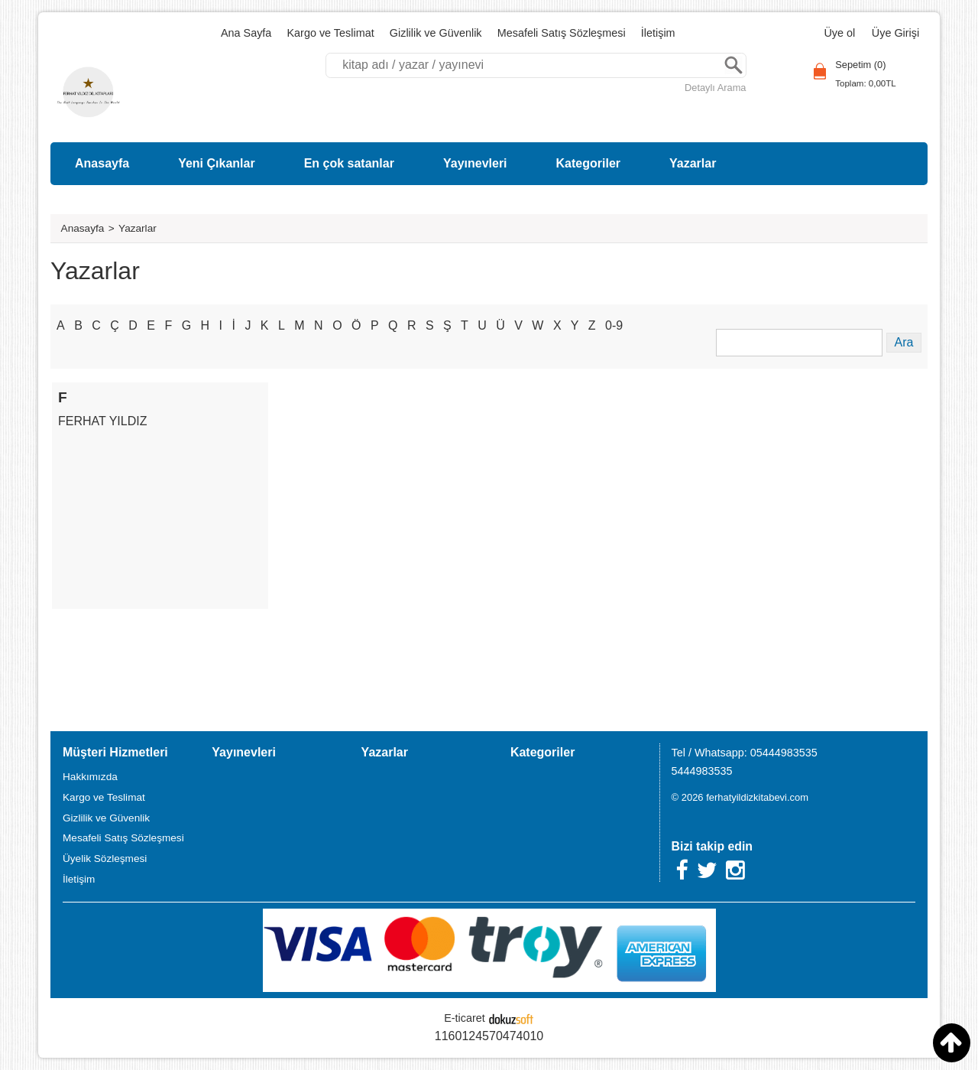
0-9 (614, 325)
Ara (733, 65)
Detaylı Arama (715, 87)
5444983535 (702, 771)
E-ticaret (464, 1018)
